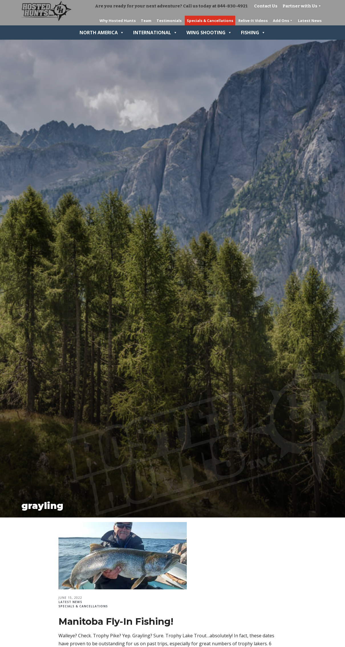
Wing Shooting (209, 32)
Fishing (253, 32)
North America (102, 32)
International (155, 32)
